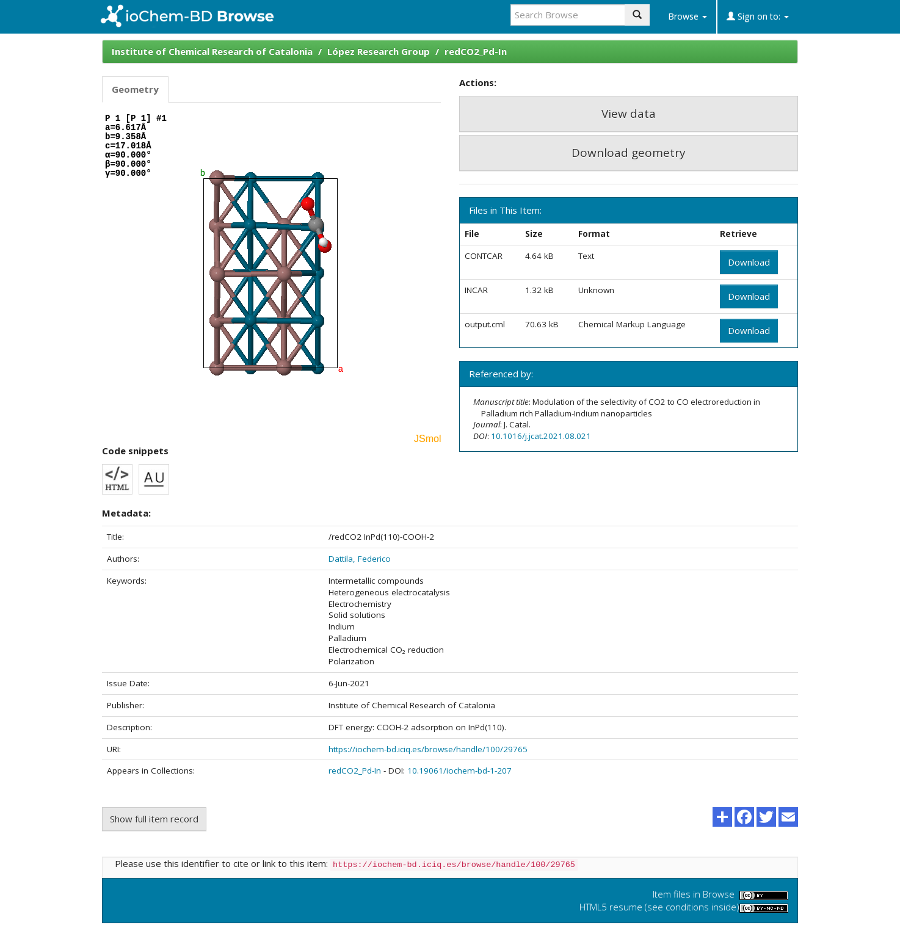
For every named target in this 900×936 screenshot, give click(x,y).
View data (628, 114)
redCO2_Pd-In (476, 51)
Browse (687, 16)
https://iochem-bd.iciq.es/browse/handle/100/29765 (428, 749)
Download (749, 262)
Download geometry (629, 153)
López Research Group (378, 51)
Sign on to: (758, 16)
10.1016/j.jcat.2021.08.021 (541, 435)
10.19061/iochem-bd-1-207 (459, 770)
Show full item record (154, 819)
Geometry (135, 89)
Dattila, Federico (359, 558)
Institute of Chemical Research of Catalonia (212, 51)
